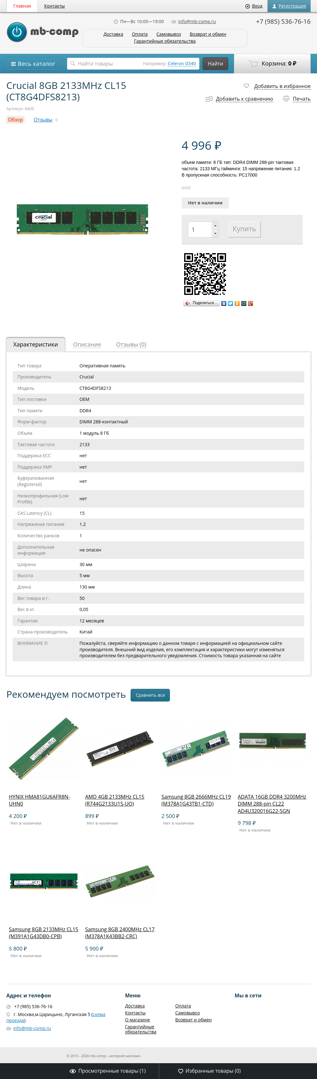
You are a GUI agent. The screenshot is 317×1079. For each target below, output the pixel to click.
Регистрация (289, 6)
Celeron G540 (182, 63)
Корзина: (272, 63)
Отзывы (43, 119)
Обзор (15, 119)
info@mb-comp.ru (193, 21)
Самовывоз (169, 34)
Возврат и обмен (208, 34)
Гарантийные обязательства (165, 41)
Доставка (113, 34)
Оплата (140, 34)
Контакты (54, 6)
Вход (253, 6)
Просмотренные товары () (107, 1070)
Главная (22, 6)
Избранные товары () (209, 1070)
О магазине (137, 1020)
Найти (215, 63)
